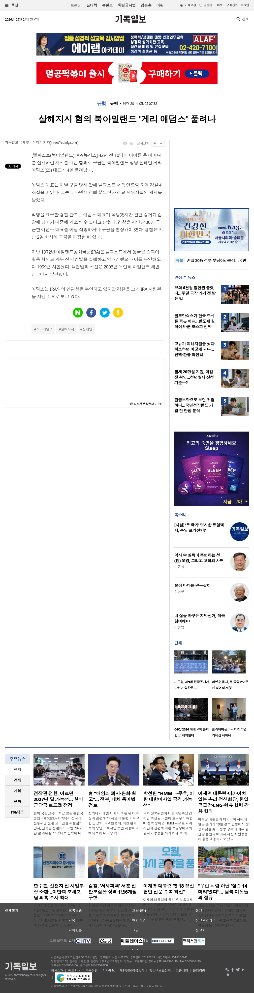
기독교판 (190, 5)
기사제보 (108, 970)
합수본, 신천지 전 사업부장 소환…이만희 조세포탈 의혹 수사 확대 (58, 892)
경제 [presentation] (17, 780)
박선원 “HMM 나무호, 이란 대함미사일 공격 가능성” (168, 799)
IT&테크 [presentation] (17, 812)
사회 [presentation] (17, 790)
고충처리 (182, 970)
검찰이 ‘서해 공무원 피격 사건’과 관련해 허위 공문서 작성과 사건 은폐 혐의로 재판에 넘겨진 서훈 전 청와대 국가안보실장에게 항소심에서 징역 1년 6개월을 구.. (113, 915)
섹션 (11, 5)
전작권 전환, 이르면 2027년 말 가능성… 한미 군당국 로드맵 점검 (58, 799)
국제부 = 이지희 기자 (34, 142)
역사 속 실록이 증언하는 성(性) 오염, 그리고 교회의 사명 (198, 558)
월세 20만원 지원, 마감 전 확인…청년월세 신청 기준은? (194, 377)
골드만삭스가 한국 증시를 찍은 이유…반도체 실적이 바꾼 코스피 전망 (194, 321)
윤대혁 (91, 5)
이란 (159, 5)
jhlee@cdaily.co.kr (64, 142)
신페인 (87, 329)
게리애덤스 (44, 329)
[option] (193, 671)
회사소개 (57, 970)
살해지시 (67, 329)
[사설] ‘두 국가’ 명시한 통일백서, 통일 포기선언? (199, 527)
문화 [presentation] (17, 801)
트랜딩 (76, 5)
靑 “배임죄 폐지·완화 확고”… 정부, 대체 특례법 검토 (112, 799)
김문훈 (146, 5)
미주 (219, 5)
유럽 (101, 103)
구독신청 (232, 5)
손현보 (107, 5)
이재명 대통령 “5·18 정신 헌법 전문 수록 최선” (168, 889)
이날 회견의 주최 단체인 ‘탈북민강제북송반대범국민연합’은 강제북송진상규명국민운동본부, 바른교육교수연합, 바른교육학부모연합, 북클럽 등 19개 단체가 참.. (223, 915)
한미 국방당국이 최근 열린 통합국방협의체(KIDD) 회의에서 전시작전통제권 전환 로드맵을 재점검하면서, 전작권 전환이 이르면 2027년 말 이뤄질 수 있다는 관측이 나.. (58, 823)
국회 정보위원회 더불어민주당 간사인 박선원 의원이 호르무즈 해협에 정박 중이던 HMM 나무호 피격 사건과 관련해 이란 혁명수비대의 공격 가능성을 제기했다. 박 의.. (168, 823)
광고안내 (74, 970)
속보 (179, 260)
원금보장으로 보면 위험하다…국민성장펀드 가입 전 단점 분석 (194, 405)
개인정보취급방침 (132, 970)
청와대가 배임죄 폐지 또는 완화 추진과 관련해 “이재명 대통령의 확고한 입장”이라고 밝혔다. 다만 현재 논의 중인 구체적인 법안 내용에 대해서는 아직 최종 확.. (113, 823)
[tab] (17, 769)
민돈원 (179, 566)
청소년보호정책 (160, 970)
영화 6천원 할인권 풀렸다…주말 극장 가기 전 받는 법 (195, 293)
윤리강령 (199, 970)
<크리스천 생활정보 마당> (145, 404)
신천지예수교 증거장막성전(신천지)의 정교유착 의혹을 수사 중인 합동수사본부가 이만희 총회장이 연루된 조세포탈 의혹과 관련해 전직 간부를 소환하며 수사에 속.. (58, 915)
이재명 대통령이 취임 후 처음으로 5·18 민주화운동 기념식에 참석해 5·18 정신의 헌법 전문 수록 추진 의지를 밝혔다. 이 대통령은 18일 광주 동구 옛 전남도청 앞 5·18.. (168, 909)
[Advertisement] (212, 171)
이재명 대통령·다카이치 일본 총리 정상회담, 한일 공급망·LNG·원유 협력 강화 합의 (223, 802)
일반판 (207, 5)
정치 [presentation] (17, 769)
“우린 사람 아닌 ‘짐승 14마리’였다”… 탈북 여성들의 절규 (223, 892)
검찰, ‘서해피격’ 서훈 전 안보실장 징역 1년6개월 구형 (112, 892)
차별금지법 (127, 5)
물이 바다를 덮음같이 (192, 585)
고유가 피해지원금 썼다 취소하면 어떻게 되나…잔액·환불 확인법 (194, 349)
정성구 (179, 591)
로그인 (245, 5)
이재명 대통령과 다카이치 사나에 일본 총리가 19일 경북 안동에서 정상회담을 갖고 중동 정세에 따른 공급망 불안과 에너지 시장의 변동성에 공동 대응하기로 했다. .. (223, 829)
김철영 (179, 627)
